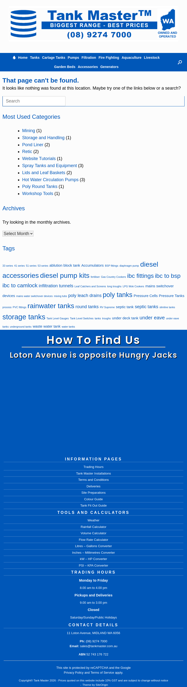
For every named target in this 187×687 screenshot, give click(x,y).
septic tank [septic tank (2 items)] (125, 307)
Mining (28, 130)
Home (23, 57)
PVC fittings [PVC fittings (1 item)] (19, 307)
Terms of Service (102, 672)
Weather (94, 520)
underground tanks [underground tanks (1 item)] (21, 326)
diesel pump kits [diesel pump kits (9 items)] (65, 275)
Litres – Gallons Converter (93, 546)
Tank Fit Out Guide (93, 505)
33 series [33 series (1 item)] (7, 265)
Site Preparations (93, 492)
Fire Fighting (109, 57)
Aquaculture (131, 57)
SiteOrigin (102, 684)
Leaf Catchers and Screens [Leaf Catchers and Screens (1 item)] (90, 286)
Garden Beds (64, 67)
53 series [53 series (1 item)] (43, 265)
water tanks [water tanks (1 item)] (68, 326)
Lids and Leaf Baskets (43, 172)
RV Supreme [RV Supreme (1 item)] (107, 307)
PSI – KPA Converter (93, 565)
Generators (109, 67)
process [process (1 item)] (6, 307)
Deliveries (93, 486)
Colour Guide (93, 499)
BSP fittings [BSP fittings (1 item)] (111, 265)
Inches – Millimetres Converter (93, 552)
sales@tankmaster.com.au (98, 646)
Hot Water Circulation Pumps (50, 179)
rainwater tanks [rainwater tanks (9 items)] (51, 306)
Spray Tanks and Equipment (49, 165)
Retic (27, 151)
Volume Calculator (93, 533)
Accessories (88, 67)
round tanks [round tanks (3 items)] (87, 306)
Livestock (152, 57)
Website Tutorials (39, 158)
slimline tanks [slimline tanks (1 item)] (167, 307)
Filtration (89, 57)
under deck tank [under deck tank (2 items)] (125, 318)
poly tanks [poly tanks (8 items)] (117, 294)
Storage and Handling (43, 137)
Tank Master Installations (93, 473)
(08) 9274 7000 (96, 641)
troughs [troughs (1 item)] (106, 318)
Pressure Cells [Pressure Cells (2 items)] (146, 296)
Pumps (73, 57)
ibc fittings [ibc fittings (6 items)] (140, 275)
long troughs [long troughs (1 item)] (114, 286)
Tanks (34, 57)
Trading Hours (93, 467)
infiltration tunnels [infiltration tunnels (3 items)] (56, 285)
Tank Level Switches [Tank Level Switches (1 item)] (82, 318)
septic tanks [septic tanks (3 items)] (146, 306)
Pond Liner (32, 144)
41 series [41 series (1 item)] (19, 265)
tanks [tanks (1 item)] (98, 318)
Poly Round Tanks (39, 186)
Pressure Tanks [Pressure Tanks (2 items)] (171, 296)
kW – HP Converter (93, 559)
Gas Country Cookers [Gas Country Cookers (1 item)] (113, 276)
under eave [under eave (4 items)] (152, 317)
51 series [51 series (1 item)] (31, 265)
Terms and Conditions (93, 480)
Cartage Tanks (53, 57)
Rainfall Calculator (93, 527)
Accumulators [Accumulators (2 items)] (92, 265)
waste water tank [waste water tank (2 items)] (46, 326)
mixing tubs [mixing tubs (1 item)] (60, 296)
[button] (180, 62)
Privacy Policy (74, 672)
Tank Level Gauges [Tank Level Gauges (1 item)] (58, 318)
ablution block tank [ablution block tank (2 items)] (64, 265)
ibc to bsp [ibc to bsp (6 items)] (167, 275)
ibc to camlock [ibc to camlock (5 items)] (19, 285)
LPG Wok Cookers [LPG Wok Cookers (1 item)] (133, 286)
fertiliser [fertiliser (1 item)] (95, 276)
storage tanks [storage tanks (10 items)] (23, 317)
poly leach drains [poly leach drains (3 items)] (85, 295)
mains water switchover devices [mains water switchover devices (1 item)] (34, 296)
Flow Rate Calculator (93, 540)
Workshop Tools (37, 193)
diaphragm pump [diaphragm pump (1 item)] (129, 265)
